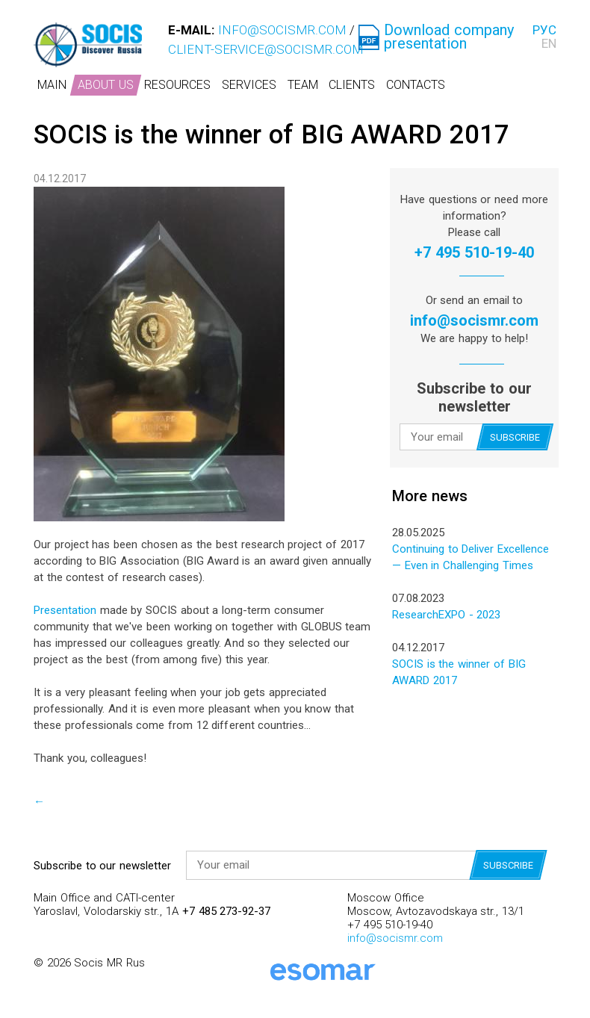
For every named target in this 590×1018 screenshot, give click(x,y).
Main (51, 85)
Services (249, 85)
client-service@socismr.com (266, 49)
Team (303, 85)
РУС (544, 29)
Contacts (415, 85)
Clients (352, 85)
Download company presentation (449, 36)
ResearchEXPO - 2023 (446, 614)
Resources (177, 85)
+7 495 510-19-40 (473, 252)
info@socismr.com (282, 29)
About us (106, 85)
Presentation (65, 610)
